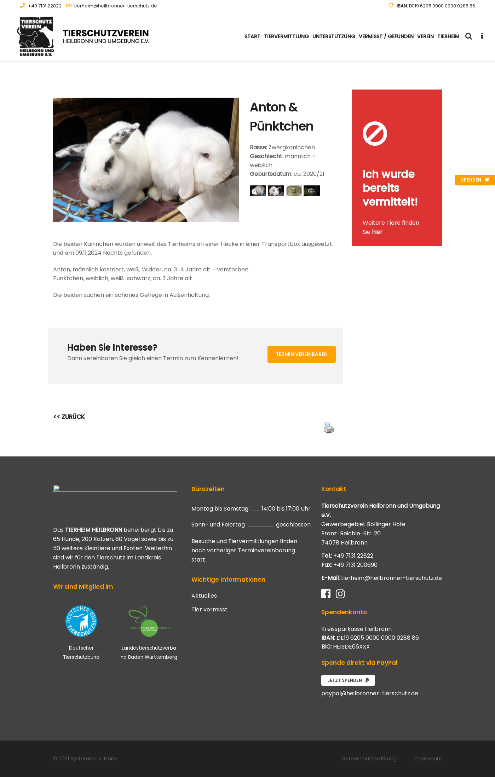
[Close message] (437, 94)
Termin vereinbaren (302, 354)
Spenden (475, 180)
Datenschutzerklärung (369, 758)
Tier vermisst (209, 610)
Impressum (428, 758)
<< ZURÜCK (69, 417)
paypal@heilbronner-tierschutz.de (369, 693)
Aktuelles (204, 596)
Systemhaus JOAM (93, 758)
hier (377, 232)
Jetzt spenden (348, 680)
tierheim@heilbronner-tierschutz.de (115, 5)
